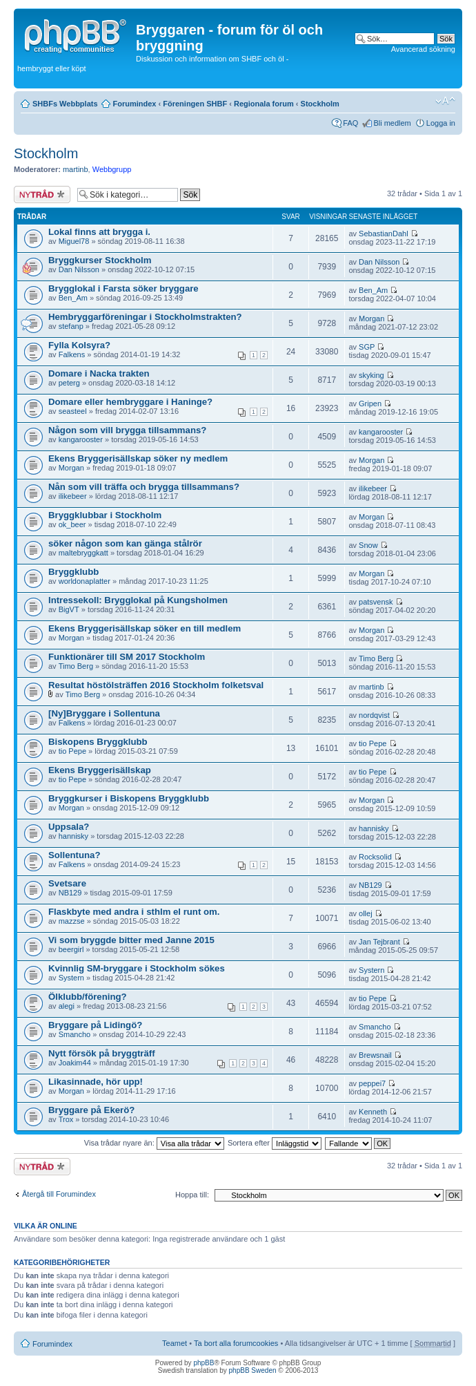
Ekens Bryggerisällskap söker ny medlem (138, 458)
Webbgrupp (112, 169)
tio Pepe (72, 751)
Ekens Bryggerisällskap (99, 770)
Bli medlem (391, 123)
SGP (367, 347)
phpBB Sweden (253, 1370)
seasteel (73, 411)
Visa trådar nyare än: (154, 1143)
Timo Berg (76, 666)
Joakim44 (75, 1063)
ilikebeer (73, 496)
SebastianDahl (383, 233)
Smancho (74, 1034)
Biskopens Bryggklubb (98, 742)
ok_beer (72, 524)
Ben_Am (73, 298)
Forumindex (135, 103)
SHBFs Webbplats (65, 103)
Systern (71, 978)
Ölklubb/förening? (87, 996)
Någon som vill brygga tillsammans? (127, 430)
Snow (368, 545)
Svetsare (67, 883)
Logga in (440, 123)
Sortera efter (274, 1143)
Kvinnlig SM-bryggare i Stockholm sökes (136, 968)
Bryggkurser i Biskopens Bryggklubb (128, 798)
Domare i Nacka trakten (99, 373)
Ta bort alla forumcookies (236, 1343)
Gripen (370, 403)
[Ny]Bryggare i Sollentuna (104, 713)
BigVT (69, 609)
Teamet (174, 1343)
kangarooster (81, 439)
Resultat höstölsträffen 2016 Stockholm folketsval (156, 685)
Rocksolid (375, 857)
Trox (66, 1119)
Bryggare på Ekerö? (91, 1110)
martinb (75, 169)
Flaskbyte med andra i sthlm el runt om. (133, 911)
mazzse (72, 921)
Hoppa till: (192, 1194)
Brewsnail (375, 1055)
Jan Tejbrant (379, 942)
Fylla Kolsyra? (79, 345)
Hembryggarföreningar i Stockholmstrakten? (145, 317)
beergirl (71, 949)
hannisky (73, 836)
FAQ (350, 123)
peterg (69, 383)
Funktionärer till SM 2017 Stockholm (126, 657)
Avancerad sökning (423, 49)
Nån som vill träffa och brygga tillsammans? (143, 487)
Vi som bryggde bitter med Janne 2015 (131, 940)
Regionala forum (264, 103)
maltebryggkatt (83, 553)
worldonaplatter (84, 581)
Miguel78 (74, 241)
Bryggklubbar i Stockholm (104, 515)
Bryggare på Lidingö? (95, 1025)
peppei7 (372, 1083)
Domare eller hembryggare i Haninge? (130, 402)
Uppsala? (68, 827)
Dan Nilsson (79, 269)
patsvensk (376, 602)
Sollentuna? (74, 855)
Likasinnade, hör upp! (95, 1081)
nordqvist (374, 715)
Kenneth (373, 1112)
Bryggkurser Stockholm (100, 260)
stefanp (71, 326)
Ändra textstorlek (445, 101)
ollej (366, 913)
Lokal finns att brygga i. (99, 232)
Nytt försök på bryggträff (101, 1053)
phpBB (203, 1363)
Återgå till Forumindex (59, 1194)
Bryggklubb (73, 572)
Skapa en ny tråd (42, 194)
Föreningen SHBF (195, 103)
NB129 (70, 893)
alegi (67, 1006)
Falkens (72, 354)
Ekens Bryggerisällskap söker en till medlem (144, 628)
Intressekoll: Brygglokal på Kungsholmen (138, 600)
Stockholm (320, 103)
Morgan (371, 318)
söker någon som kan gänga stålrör (125, 543)
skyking (371, 375)
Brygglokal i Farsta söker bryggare (123, 288)
